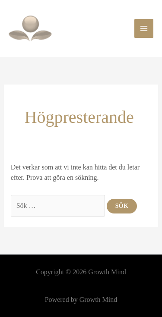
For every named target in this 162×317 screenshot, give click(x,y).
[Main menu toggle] (143, 28)
